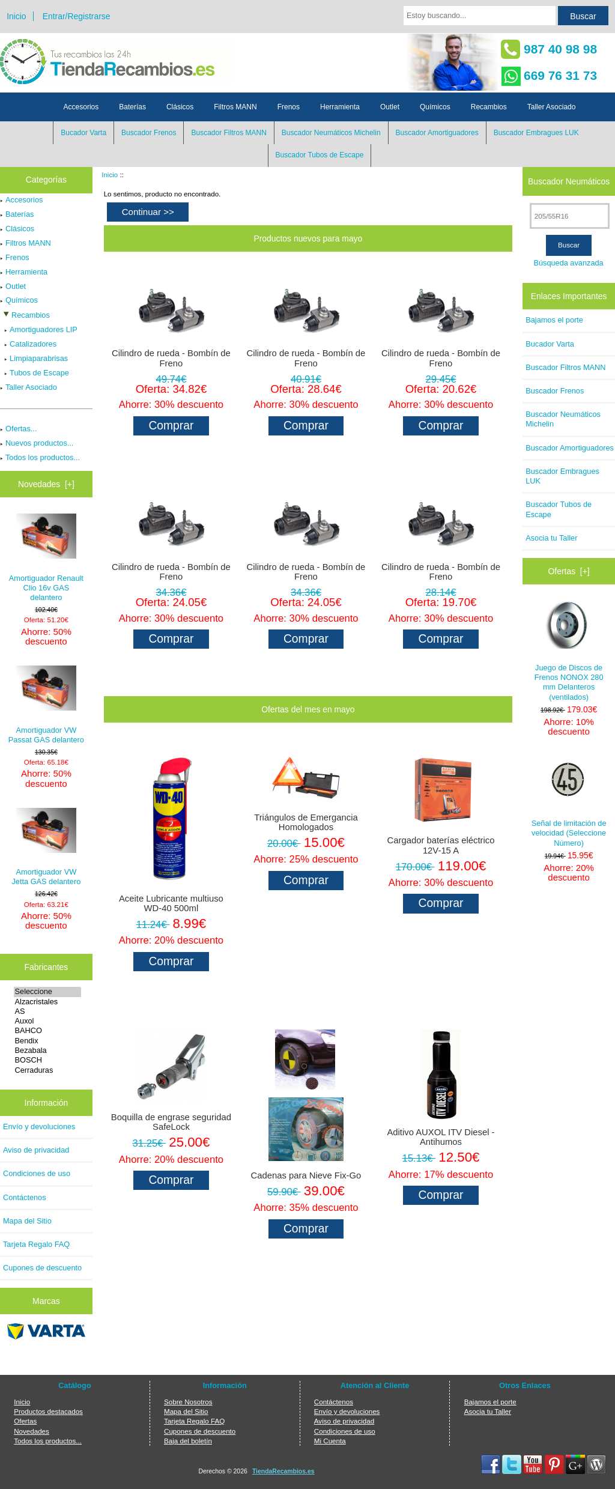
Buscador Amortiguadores (437, 133)
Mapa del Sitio (27, 1220)
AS (48, 1011)
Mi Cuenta (330, 1441)
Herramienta (340, 107)
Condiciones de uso (36, 1173)
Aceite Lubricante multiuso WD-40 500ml (171, 903)
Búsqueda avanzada (568, 262)
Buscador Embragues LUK (536, 133)
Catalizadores (28, 343)
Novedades (31, 1431)
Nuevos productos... (36, 442)
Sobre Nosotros (188, 1402)
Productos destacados (48, 1411)
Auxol (48, 1021)
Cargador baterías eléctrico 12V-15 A (441, 845)
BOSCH (48, 1060)
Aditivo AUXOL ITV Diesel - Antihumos (440, 1137)
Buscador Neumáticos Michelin (331, 133)
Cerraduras (48, 1070)
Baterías (132, 107)
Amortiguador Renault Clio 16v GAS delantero (46, 558)
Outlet (389, 107)
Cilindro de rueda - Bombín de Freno (171, 358)
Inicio (16, 16)
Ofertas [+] (569, 571)
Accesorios (81, 107)
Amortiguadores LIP (38, 329)
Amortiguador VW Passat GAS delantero (46, 705)
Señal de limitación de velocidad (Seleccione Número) (569, 801)
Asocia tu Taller (551, 537)
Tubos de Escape (34, 372)
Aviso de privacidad (36, 1149)
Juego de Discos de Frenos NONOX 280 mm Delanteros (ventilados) (569, 651)
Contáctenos (24, 1197)
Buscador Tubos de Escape (320, 155)
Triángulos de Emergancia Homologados (306, 822)
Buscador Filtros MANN (228, 133)
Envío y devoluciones (39, 1126)
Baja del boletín (188, 1441)
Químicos (435, 107)
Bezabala (48, 1050)
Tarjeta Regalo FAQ (36, 1244)
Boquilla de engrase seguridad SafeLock (171, 1122)
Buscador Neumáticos (569, 181)
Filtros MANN (235, 107)
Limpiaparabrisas (34, 358)
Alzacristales (48, 1002)
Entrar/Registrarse (77, 16)
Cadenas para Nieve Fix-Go (306, 1175)
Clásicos (179, 107)
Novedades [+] (46, 484)
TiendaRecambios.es (283, 1471)
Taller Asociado (551, 107)
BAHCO (48, 1031)
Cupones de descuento (42, 1267)
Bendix (48, 1041)
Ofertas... (18, 428)
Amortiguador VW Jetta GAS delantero (45, 847)
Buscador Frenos (148, 133)
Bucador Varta (83, 133)
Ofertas (25, 1421)
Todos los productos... (40, 457)
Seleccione (48, 991)
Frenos (288, 107)
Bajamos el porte (554, 319)
